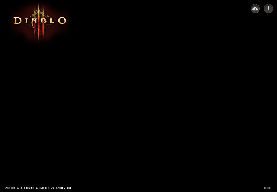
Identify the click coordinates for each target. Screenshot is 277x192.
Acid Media (64, 187)
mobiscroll (28, 187)
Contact (267, 187)
